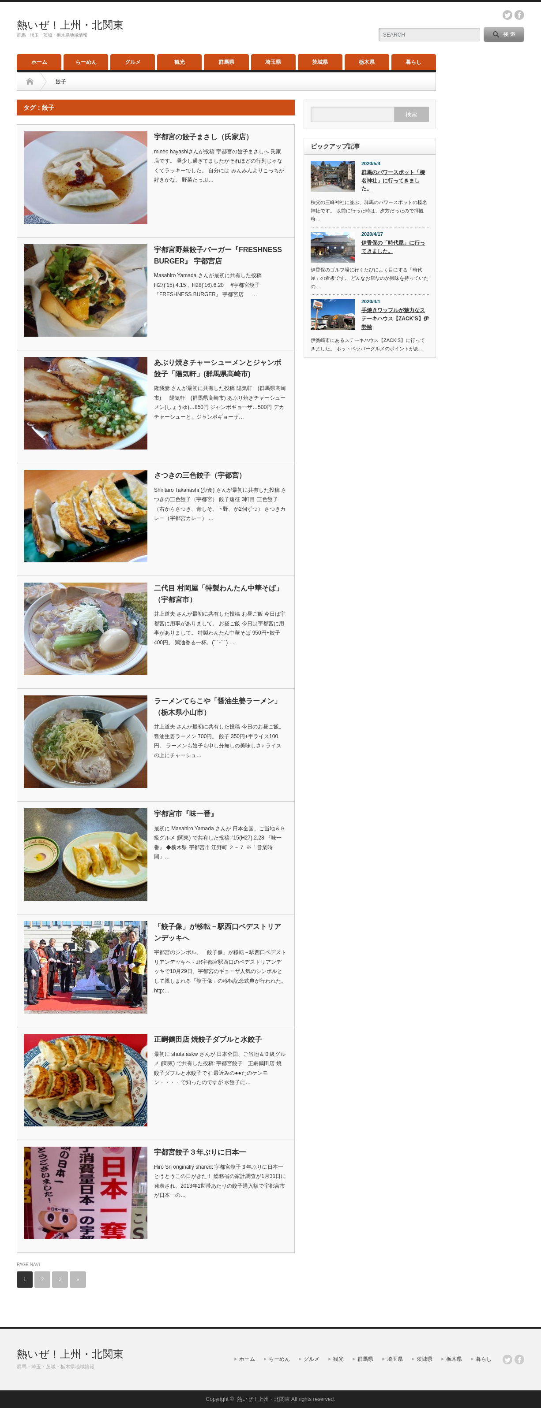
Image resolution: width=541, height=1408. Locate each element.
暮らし (413, 62)
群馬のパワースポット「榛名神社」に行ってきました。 (393, 180)
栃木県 (367, 62)
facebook (519, 15)
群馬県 (226, 62)
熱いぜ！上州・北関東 (70, 25)
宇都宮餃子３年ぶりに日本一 (200, 1152)
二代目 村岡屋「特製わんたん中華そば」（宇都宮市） (218, 593)
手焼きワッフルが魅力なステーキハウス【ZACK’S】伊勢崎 (395, 318)
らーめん (86, 62)
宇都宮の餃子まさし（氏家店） (203, 137)
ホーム (39, 62)
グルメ (133, 62)
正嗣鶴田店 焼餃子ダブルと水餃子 (208, 1039)
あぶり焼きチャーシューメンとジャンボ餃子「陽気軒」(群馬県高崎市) (217, 368)
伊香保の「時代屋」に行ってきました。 (393, 247)
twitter (507, 15)
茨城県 (320, 62)
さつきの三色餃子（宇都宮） (200, 475)
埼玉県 (273, 62)
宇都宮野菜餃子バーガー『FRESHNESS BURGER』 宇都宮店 (218, 255)
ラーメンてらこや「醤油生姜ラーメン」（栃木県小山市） (217, 706)
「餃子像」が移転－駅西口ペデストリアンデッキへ (217, 932)
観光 (179, 62)
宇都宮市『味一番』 (186, 813)
